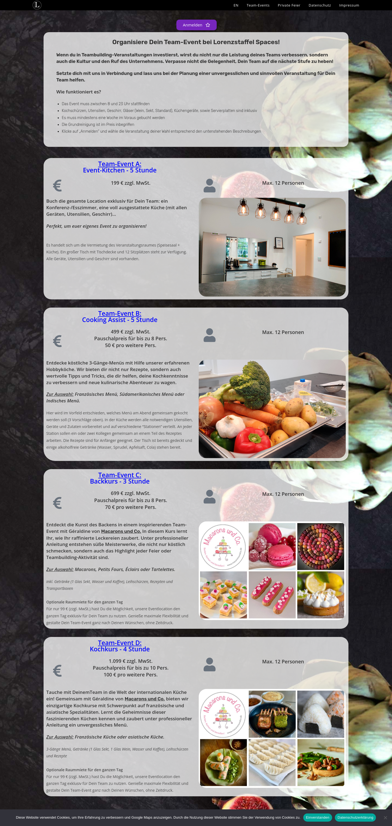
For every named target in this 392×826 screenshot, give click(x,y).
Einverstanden (317, 817)
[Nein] (385, 817)
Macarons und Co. (121, 531)
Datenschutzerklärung (355, 817)
